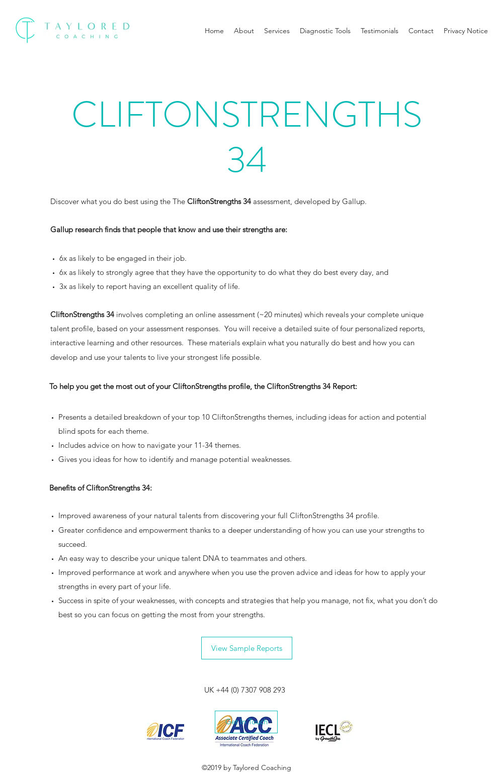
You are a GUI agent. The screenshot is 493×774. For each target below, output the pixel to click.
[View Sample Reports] (246, 648)
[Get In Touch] (246, 722)
